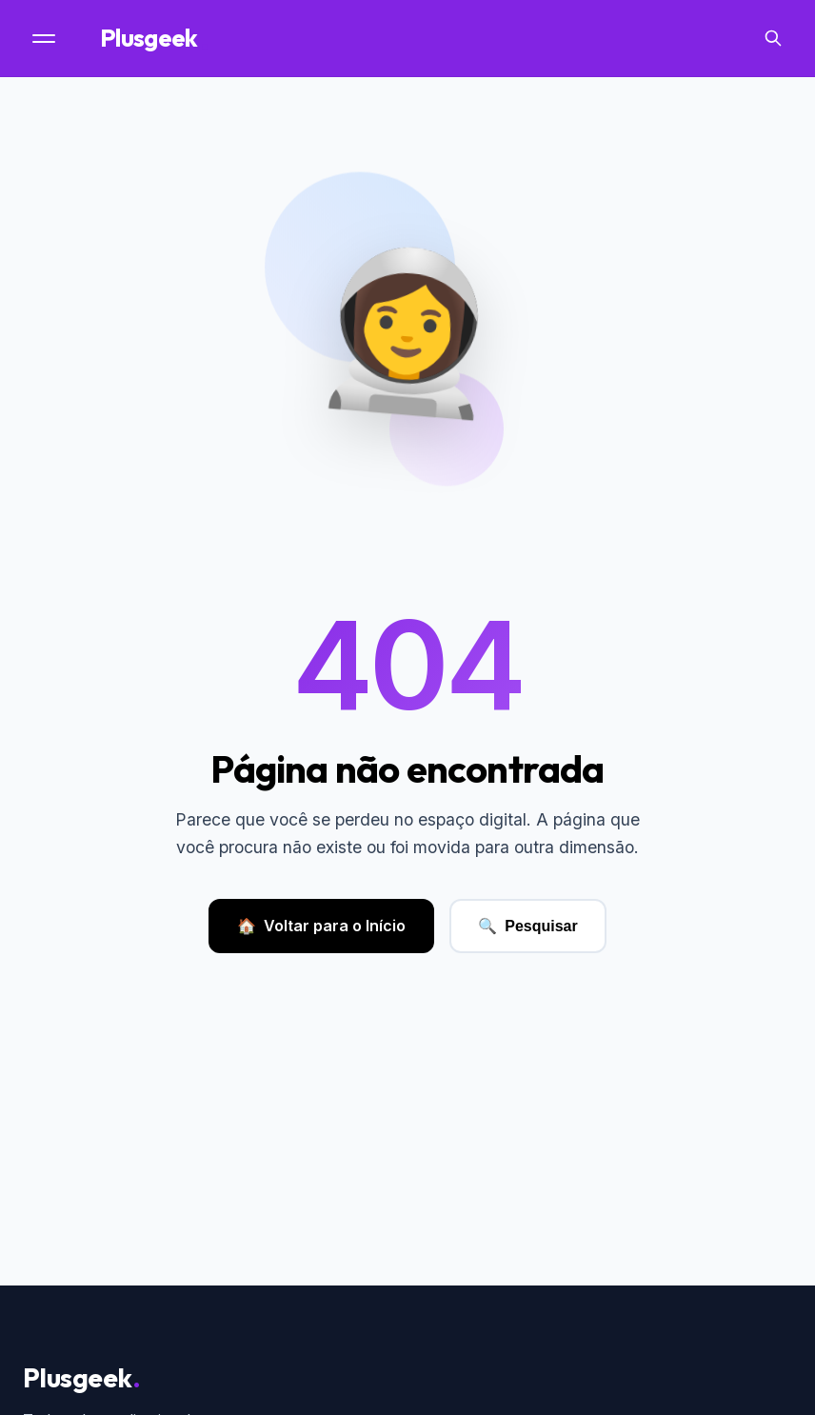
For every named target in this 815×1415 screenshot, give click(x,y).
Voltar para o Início (321, 926)
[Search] (773, 38)
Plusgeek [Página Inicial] (154, 38)
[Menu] (46, 38)
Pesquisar (527, 926)
